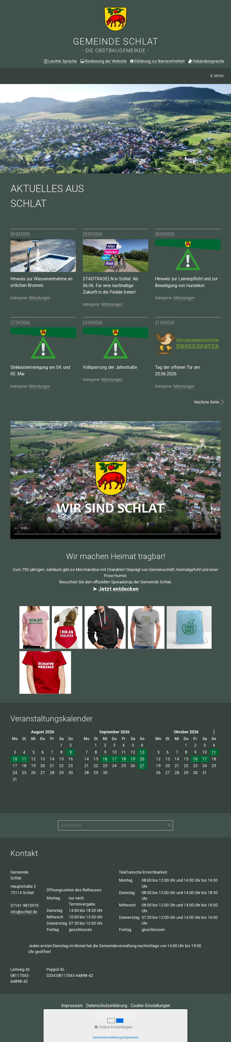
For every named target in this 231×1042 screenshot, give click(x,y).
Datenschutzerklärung (106, 1005)
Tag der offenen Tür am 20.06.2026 (177, 370)
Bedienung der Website (103, 61)
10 (15, 759)
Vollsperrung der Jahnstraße (110, 367)
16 (105, 759)
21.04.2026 (164, 322)
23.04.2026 (92, 322)
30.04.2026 (20, 234)
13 (142, 752)
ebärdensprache (206, 61)
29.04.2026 (92, 234)
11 (24, 759)
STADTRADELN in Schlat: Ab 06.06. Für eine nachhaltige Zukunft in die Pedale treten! (110, 285)
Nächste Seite (206, 402)
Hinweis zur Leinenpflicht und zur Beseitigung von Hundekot (186, 282)
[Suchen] (169, 825)
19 (133, 759)
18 (123, 759)
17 (114, 759)
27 (142, 765)
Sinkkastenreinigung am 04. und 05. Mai (40, 370)
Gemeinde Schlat (115, 41)
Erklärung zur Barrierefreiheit (157, 61)
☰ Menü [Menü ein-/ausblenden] (217, 76)
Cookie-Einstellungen (150, 1005)
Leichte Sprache (60, 61)
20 (142, 759)
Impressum (72, 1005)
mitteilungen (39, 298)
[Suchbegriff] (115, 825)
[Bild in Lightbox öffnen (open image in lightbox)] (34, 627)
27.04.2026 (20, 322)
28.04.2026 (164, 234)
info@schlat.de (24, 912)
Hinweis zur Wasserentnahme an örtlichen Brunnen (41, 282)
